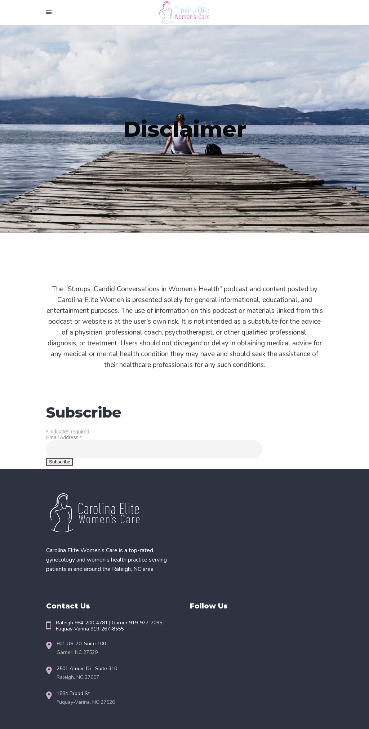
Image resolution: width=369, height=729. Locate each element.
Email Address (64, 437)
